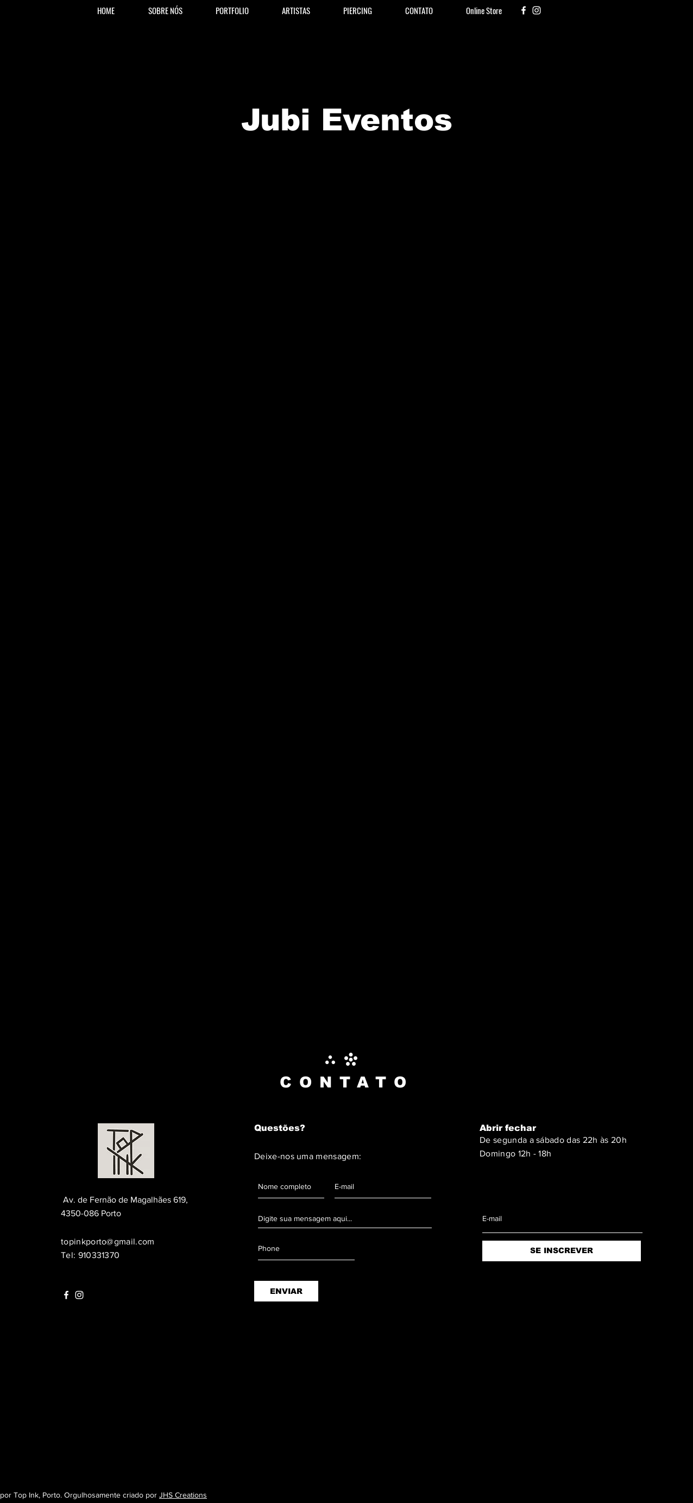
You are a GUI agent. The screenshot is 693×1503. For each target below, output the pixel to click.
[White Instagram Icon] (536, 10)
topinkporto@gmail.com (108, 1241)
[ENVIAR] (286, 1291)
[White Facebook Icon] (523, 10)
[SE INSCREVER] (561, 1251)
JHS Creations (183, 1495)
